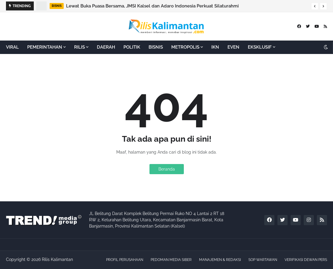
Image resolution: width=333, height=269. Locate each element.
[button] (314, 6)
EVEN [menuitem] (233, 47)
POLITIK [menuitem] (131, 47)
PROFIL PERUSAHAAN (124, 260)
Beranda (166, 169)
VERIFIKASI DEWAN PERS (306, 260)
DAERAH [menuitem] (106, 47)
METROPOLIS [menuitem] (185, 47)
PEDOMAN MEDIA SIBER (171, 260)
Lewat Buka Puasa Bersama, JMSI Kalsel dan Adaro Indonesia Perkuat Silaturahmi (152, 6)
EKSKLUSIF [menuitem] (260, 47)
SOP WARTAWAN (262, 260)
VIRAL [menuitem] (12, 47)
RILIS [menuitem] (79, 47)
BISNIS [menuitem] (156, 47)
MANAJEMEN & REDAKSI (220, 260)
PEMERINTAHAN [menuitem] (44, 47)
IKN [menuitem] (215, 47)
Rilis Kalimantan (57, 259)
